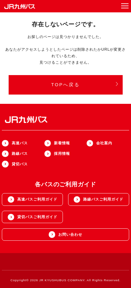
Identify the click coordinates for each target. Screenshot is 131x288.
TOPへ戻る (85, 84)
